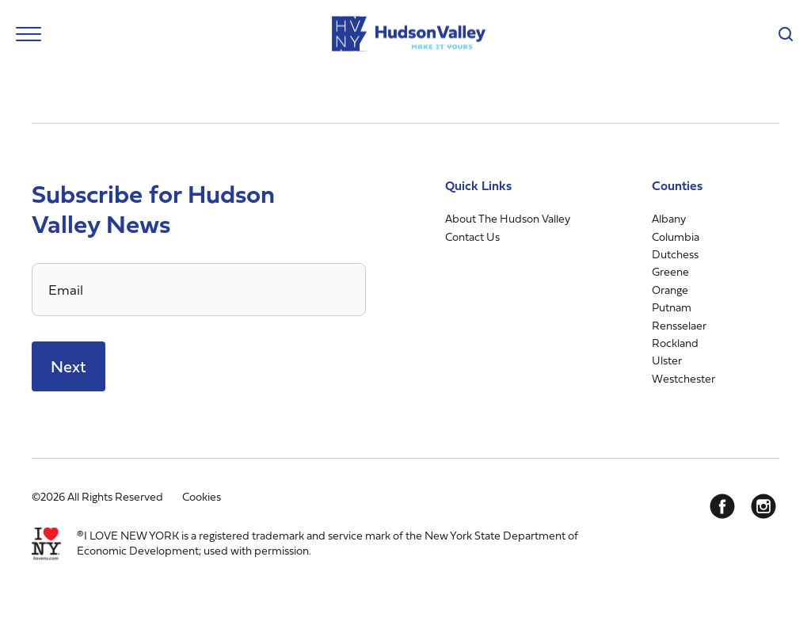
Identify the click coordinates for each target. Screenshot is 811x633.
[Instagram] (763, 506)
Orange (670, 289)
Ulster (667, 360)
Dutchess (675, 254)
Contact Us (472, 236)
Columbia (675, 236)
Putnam (671, 307)
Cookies (201, 496)
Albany (669, 218)
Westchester (683, 378)
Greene (670, 271)
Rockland (675, 342)
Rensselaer (679, 325)
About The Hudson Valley (507, 218)
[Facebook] (722, 506)
